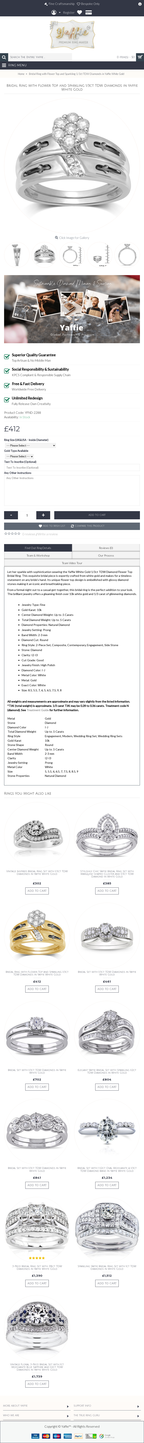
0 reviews (28, 534)
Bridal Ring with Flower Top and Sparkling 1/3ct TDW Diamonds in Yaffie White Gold (37, 973)
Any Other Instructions (17, 473)
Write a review (48, 534)
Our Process (106, 555)
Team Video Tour (72, 563)
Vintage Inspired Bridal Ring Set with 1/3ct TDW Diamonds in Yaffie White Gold (37, 872)
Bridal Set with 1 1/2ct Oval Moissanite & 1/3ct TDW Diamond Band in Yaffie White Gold (107, 1169)
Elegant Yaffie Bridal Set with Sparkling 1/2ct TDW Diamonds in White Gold (107, 1071)
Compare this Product (89, 526)
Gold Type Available (16, 450)
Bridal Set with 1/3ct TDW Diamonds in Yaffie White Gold (107, 973)
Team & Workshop (38, 555)
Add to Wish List (54, 526)
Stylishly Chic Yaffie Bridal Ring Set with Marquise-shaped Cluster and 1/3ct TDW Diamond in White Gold (107, 874)
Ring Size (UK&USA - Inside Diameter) (26, 440)
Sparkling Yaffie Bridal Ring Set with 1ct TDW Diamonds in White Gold (107, 1267)
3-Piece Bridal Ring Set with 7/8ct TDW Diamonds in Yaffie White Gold (37, 1267)
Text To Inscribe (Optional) (20, 461)
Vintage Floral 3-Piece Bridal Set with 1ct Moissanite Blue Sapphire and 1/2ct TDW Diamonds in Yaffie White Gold (37, 1367)
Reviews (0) (106, 548)
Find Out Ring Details (38, 548)
